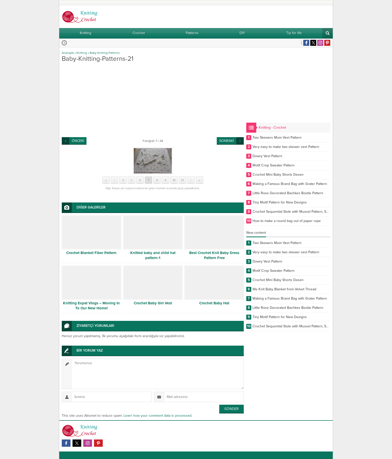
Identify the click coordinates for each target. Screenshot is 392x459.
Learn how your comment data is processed (158, 415)
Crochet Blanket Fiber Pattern (91, 253)
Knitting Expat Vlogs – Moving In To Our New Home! (91, 305)
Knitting (81, 53)
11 (182, 179)
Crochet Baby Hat (214, 303)
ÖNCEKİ (78, 141)
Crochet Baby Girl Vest (153, 303)
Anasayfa (68, 53)
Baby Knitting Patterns (105, 53)
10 (174, 179)
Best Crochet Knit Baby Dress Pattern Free (214, 255)
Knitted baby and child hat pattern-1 (153, 255)
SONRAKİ (226, 141)
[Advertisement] (153, 100)
